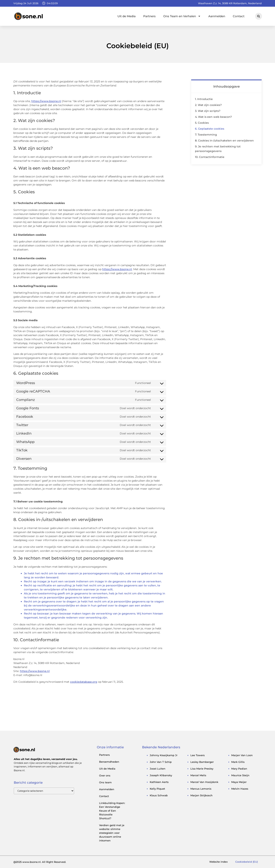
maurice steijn (240, 775)
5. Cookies (202, 122)
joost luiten (157, 768)
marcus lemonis (200, 788)
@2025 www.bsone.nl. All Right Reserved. (39, 861)
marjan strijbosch (201, 795)
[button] (258, 16)
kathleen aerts (159, 781)
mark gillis (238, 761)
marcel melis (198, 775)
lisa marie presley (201, 768)
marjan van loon (242, 755)
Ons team (105, 782)
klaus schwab (159, 795)
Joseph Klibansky (161, 775)
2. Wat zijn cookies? (208, 105)
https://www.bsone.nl (46, 101)
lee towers (197, 755)
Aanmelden (216, 16)
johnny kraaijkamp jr (163, 755)
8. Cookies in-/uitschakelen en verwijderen (224, 140)
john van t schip (161, 761)
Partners (149, 16)
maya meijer (239, 781)
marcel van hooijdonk (204, 781)
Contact (238, 16)
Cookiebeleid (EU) (246, 861)
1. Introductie (204, 99)
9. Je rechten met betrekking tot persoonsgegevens (218, 149)
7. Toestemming (206, 134)
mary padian (239, 768)
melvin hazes (239, 788)
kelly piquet (157, 788)
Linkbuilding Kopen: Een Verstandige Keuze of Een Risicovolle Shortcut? (112, 810)
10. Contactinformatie (209, 157)
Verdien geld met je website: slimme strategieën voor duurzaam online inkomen (111, 833)
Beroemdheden (109, 761)
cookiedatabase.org (83, 682)
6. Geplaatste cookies (209, 128)
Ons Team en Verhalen (182, 16)
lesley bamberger (202, 761)
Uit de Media (126, 16)
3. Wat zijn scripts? (207, 111)
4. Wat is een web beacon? (213, 117)
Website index (218, 861)
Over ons (104, 775)
